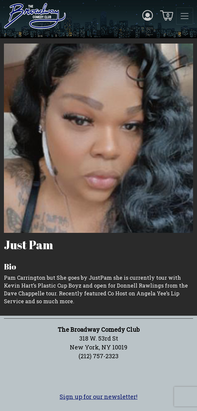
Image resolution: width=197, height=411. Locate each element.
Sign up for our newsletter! (98, 397)
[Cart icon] (166, 15)
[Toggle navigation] (184, 16)
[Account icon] (147, 15)
